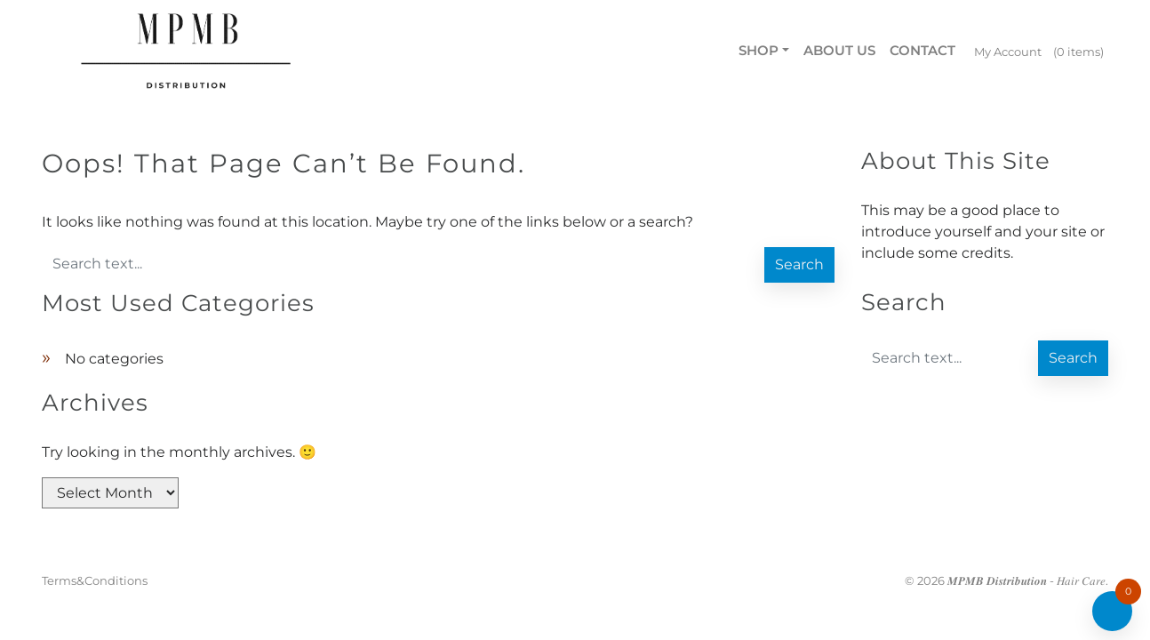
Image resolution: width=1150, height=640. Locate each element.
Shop (759, 50)
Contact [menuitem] (922, 50)
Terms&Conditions (95, 581)
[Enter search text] (402, 264)
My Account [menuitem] (1008, 51)
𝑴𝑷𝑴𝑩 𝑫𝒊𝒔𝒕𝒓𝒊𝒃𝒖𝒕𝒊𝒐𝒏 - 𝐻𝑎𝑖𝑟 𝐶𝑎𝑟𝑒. (1027, 581)
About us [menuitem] (839, 50)
